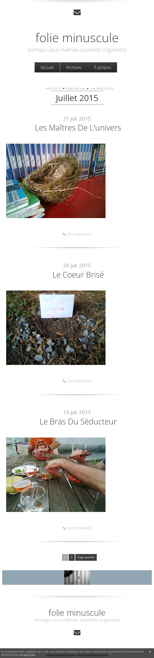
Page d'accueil (75, 88)
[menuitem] (47, 67)
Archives (74, 67)
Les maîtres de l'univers (78, 127)
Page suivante (86, 557)
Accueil (47, 67)
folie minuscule (77, 37)
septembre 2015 (102, 88)
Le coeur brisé (78, 274)
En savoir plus (27, 654)
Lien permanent (77, 234)
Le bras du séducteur (78, 421)
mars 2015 (53, 88)
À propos (102, 67)
